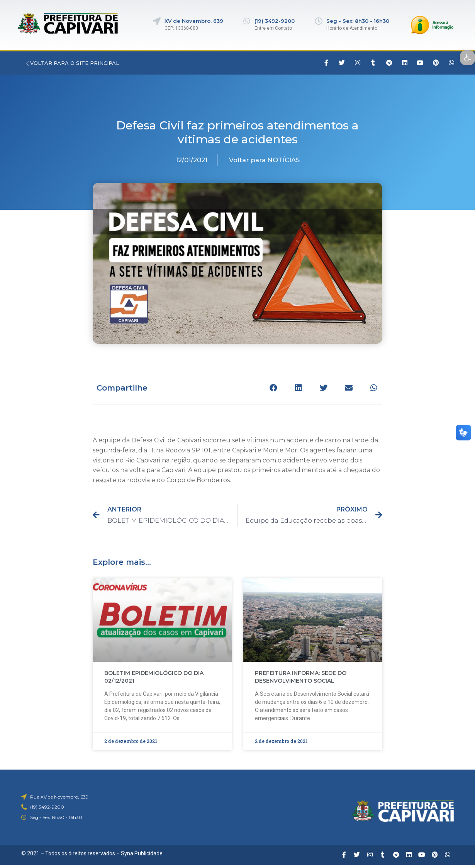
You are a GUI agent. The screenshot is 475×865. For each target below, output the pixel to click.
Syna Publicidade (142, 853)
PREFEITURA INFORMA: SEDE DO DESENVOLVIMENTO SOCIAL (300, 677)
